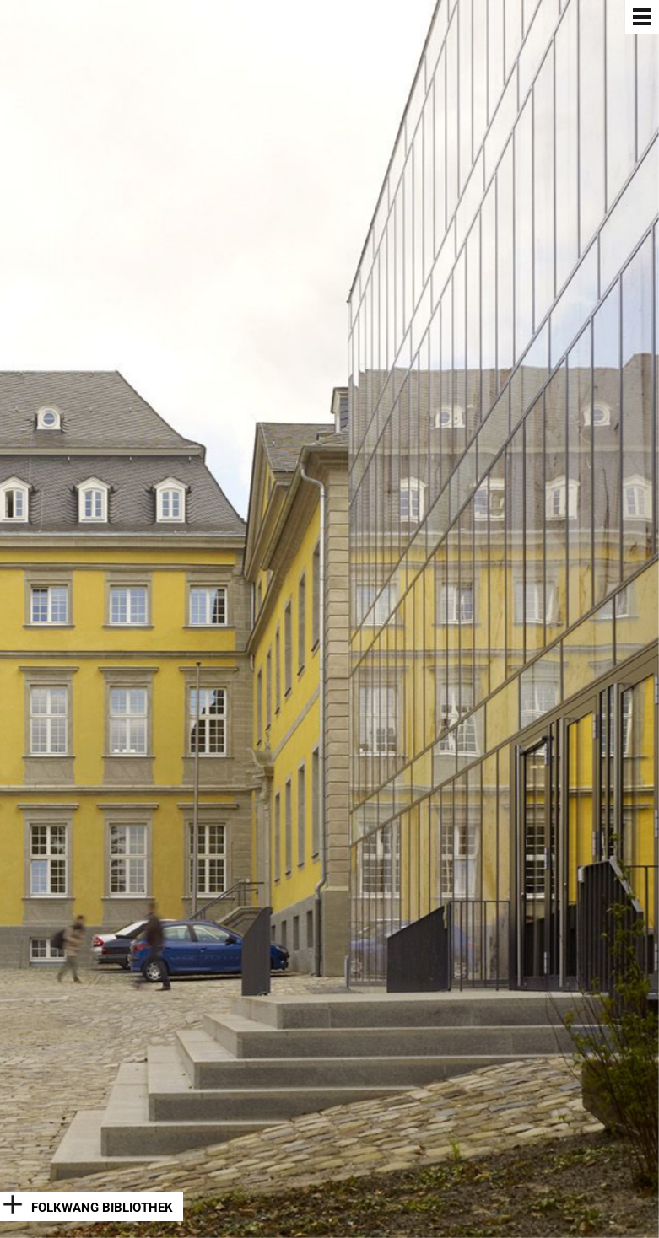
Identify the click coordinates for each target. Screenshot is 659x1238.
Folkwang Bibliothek (102, 1207)
